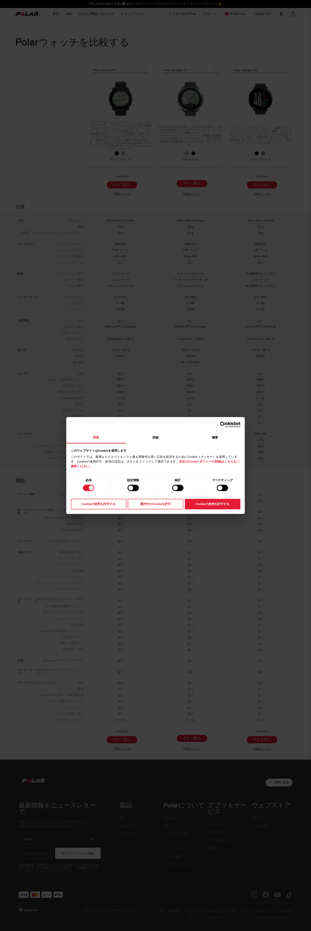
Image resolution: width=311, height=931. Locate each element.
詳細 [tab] (155, 437)
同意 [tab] (96, 437)
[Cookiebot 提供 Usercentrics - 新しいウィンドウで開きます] (223, 424)
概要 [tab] (215, 437)
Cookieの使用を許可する (98, 504)
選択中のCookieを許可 (155, 504)
